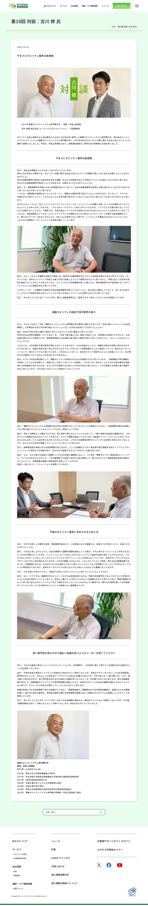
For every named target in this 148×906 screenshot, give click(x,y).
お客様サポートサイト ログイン (113, 841)
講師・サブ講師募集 (90, 6)
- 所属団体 (16, 876)
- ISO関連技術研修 (19, 859)
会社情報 (74, 6)
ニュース (105, 6)
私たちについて (50, 6)
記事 (53, 850)
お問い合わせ (58, 867)
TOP (114, 26)
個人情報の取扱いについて (65, 884)
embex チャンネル (61, 858)
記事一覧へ (65, 812)
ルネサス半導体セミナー (110, 850)
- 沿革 (14, 872)
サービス (63, 6)
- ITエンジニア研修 (19, 855)
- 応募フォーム (17, 889)
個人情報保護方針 (60, 875)
